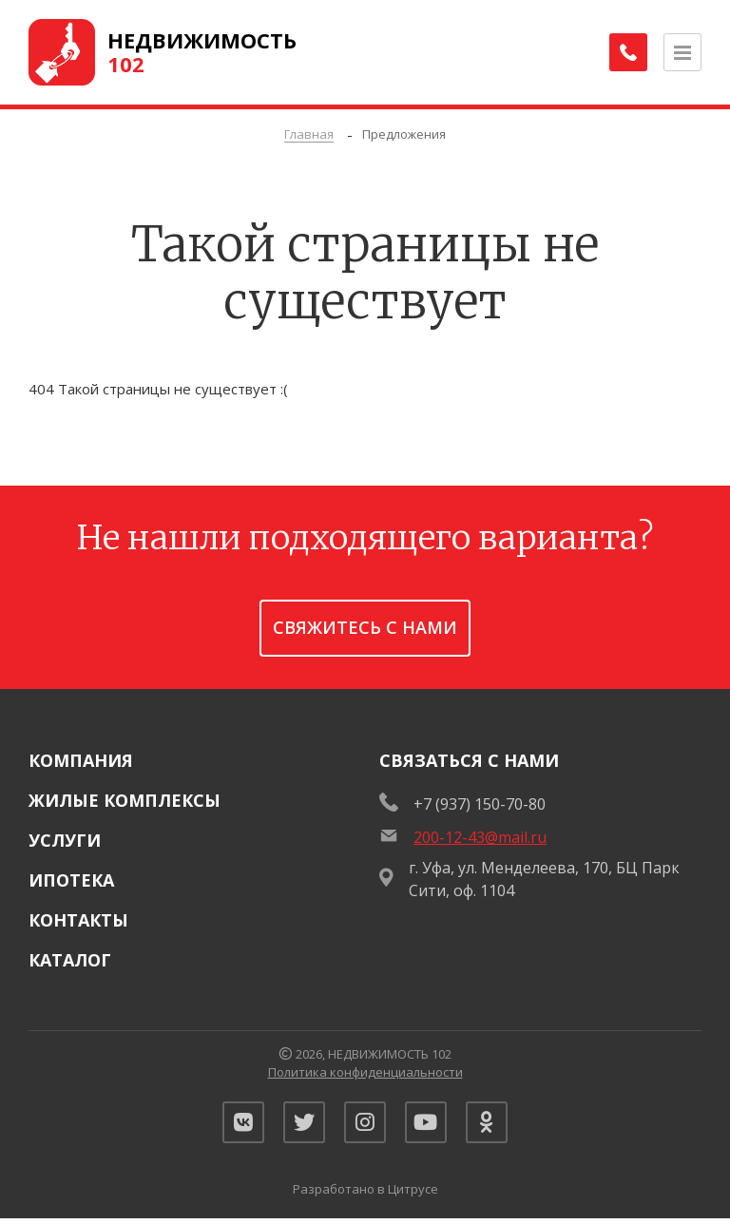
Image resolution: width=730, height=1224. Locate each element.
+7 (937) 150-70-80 (479, 804)
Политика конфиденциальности (365, 1072)
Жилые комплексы (125, 800)
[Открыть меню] (682, 52)
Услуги (65, 840)
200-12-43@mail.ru (480, 837)
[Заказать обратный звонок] (625, 52)
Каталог (70, 959)
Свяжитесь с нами (365, 627)
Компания (81, 760)
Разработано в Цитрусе (365, 1194)
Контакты (78, 919)
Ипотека (71, 880)
